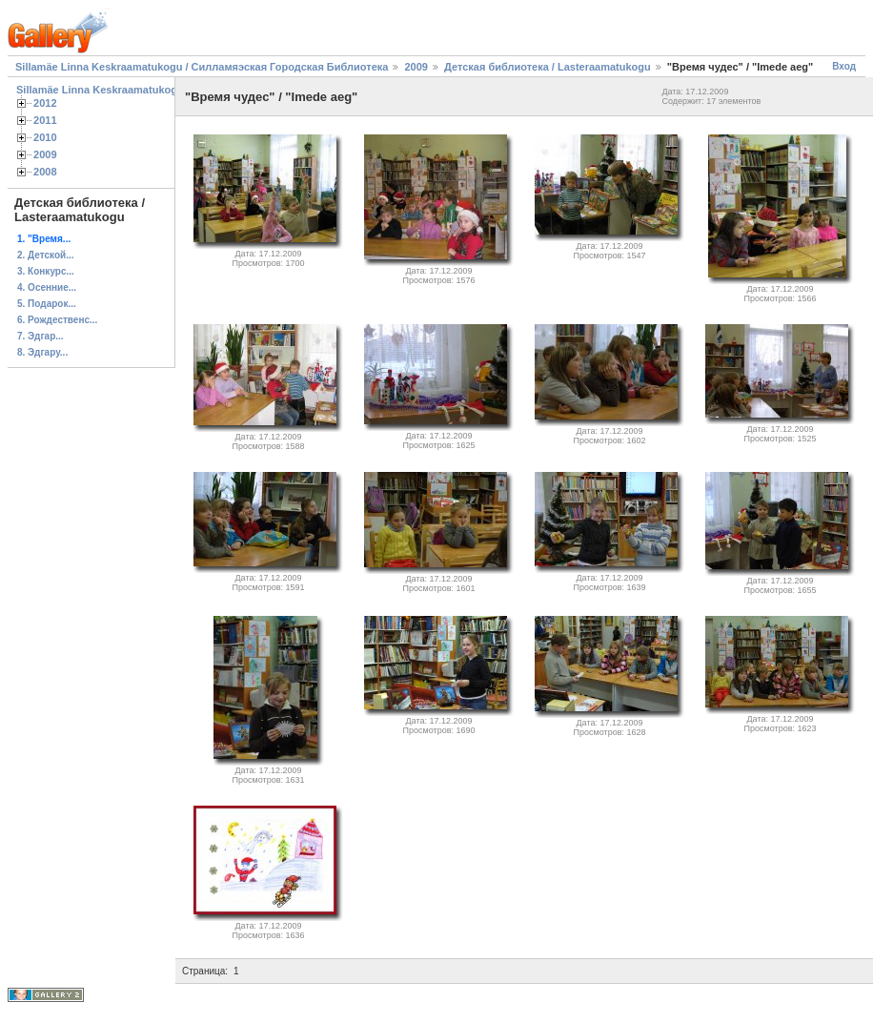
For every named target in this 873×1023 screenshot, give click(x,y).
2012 (45, 103)
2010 (45, 137)
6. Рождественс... (57, 320)
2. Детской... (45, 255)
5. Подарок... (46, 303)
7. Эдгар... (40, 336)
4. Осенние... (46, 287)
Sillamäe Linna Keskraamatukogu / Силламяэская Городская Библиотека (201, 66)
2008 (45, 171)
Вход (844, 66)
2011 (45, 120)
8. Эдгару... (42, 352)
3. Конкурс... (45, 271)
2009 (415, 66)
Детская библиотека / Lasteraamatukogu (547, 66)
